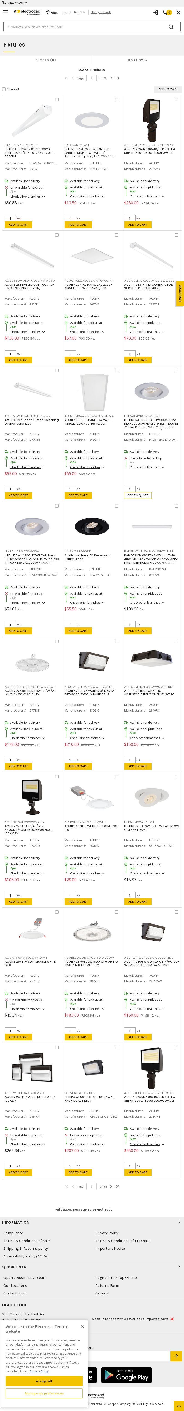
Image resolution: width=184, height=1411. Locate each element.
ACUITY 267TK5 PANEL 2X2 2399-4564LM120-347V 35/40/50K (88, 286)
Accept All (44, 1381)
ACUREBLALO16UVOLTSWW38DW (89, 958)
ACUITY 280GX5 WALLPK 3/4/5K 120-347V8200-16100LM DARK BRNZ (91, 692)
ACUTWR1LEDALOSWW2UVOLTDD (149, 958)
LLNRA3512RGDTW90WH (142, 416)
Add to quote (137, 495)
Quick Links (92, 1266)
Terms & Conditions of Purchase (123, 1241)
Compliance (13, 1233)
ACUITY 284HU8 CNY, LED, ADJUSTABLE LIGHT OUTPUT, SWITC (149, 692)
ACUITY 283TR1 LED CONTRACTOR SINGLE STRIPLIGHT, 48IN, (148, 286)
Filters (46, 60)
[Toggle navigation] (5, 12)
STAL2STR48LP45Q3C (21, 145)
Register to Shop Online (116, 1277)
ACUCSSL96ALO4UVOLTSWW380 (30, 281)
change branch (101, 12)
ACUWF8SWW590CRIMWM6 (26, 958)
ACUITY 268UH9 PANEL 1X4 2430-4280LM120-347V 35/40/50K (88, 422)
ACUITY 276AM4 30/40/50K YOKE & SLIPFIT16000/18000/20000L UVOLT (150, 1098)
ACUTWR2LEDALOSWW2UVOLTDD (90, 687)
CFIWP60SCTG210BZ (80, 1093)
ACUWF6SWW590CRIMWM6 (86, 822)
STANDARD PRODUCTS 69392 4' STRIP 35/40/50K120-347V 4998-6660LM (29, 152)
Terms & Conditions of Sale (26, 1241)
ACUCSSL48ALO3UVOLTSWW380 (149, 281)
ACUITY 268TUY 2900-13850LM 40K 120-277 (30, 1098)
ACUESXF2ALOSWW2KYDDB (25, 822)
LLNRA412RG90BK (78, 551)
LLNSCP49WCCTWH (139, 822)
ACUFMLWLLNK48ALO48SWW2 (28, 416)
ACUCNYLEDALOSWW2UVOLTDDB (149, 687)
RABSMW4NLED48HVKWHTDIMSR (149, 551)
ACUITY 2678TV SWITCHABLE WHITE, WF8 (30, 963)
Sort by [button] (135, 60)
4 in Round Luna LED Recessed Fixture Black (87, 557)
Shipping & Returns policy (25, 1248)
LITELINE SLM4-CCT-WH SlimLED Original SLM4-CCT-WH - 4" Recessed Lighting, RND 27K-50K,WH (92, 152)
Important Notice (110, 1248)
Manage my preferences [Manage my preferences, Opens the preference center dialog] (44, 1393)
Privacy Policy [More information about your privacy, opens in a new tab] (39, 1371)
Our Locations (15, 1285)
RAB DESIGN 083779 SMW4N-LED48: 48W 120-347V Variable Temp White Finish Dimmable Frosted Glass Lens (151, 559)
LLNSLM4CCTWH (77, 145)
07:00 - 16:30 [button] (71, 12)
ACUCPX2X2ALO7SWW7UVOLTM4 (90, 281)
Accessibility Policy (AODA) (26, 1256)
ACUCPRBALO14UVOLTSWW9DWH (30, 687)
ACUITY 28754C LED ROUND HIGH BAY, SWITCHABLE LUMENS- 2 (92, 963)
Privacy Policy (107, 1233)
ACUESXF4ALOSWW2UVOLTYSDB (148, 1093)
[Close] (83, 1327)
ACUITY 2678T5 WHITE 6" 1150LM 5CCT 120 (92, 828)
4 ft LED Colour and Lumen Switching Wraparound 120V (32, 422)
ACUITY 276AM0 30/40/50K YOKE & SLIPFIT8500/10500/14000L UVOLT (150, 151)
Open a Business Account (25, 1277)
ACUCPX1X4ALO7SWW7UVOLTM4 (89, 416)
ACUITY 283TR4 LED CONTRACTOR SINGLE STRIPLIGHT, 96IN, (29, 286)
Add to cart (18, 224)
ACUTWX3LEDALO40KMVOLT (26, 1093)
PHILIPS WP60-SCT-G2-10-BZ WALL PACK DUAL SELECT (90, 1098)
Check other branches (25, 196)
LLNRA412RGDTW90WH (22, 551)
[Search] (92, 27)
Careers (102, 1293)
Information (92, 1222)
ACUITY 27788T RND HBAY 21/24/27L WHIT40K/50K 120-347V (31, 692)
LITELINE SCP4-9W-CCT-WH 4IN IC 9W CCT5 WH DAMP (151, 828)
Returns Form (107, 1285)
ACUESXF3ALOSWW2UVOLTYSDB (148, 145)
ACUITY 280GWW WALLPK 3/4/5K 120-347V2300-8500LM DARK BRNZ (151, 963)
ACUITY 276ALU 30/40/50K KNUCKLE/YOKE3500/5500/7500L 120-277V (29, 829)
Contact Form (14, 1293)
